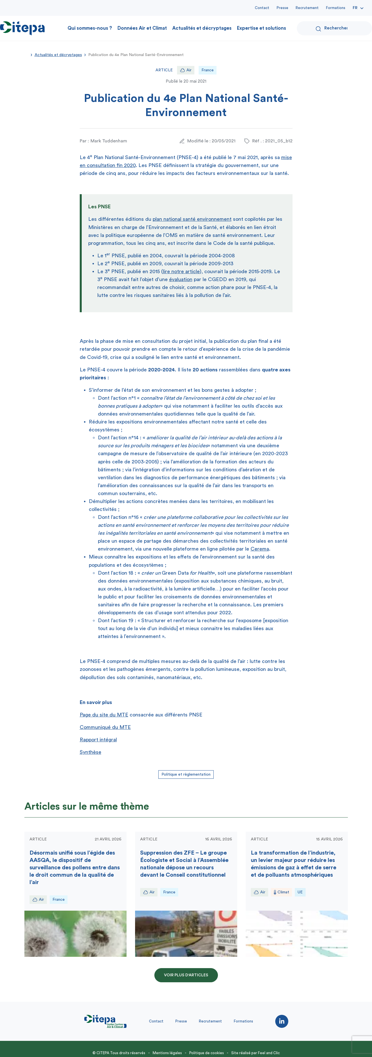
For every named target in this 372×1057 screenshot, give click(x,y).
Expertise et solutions (261, 28)
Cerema (260, 548)
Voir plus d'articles (186, 975)
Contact (262, 8)
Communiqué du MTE (105, 727)
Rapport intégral (98, 739)
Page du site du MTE (104, 714)
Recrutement (307, 8)
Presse (282, 8)
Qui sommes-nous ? (90, 28)
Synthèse (90, 752)
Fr (355, 8)
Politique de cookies (206, 1053)
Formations (335, 8)
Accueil (26, 54)
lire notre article (181, 271)
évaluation (180, 279)
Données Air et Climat (142, 28)
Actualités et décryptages (202, 28)
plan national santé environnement (192, 219)
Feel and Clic (269, 1053)
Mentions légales (167, 1053)
